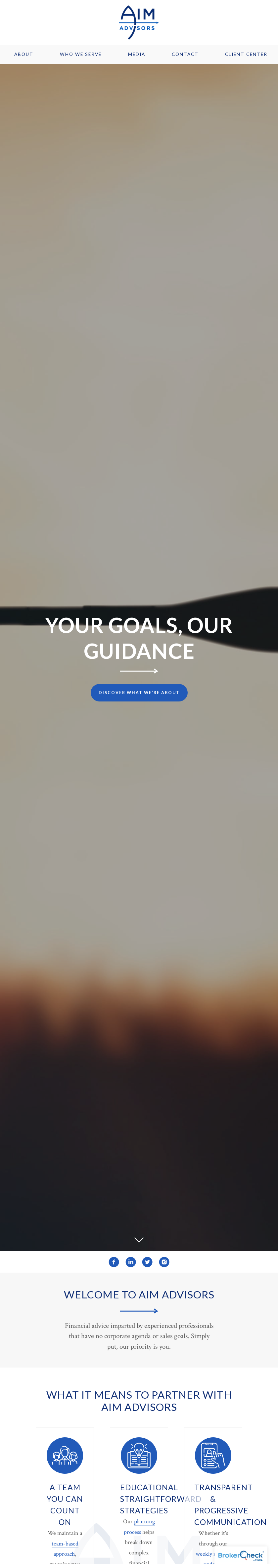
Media (136, 54)
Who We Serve (81, 54)
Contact (185, 54)
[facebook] (114, 1262)
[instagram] (164, 1262)
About (23, 54)
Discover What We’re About (139, 692)
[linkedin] (130, 1262)
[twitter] (147, 1262)
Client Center (246, 54)
